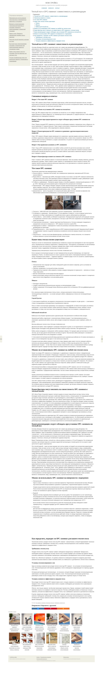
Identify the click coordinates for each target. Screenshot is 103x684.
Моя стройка (51, 3)
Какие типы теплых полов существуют (44, 21)
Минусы (38, 25)
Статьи (57, 8)
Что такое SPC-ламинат (40, 19)
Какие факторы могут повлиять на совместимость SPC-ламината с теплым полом (56, 30)
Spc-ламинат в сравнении (41, 602)
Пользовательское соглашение (45, 657)
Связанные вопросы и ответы (42, 18)
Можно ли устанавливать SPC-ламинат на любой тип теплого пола (52, 28)
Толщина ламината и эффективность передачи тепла (50, 40)
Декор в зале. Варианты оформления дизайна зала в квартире (17, 35)
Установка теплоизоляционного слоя (46, 39)
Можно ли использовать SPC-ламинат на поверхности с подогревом (52, 33)
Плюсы (37, 23)
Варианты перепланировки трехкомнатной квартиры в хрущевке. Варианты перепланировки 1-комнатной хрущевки (17, 27)
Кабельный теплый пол (42, 26)
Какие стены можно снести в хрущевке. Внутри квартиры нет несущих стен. (18, 53)
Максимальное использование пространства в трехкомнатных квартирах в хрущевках (17, 19)
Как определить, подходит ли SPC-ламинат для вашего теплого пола (53, 35)
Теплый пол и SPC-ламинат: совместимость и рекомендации (50, 16)
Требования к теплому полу (43, 37)
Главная (44, 8)
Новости (51, 8)
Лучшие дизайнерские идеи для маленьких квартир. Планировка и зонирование (18, 59)
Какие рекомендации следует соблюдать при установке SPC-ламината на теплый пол (57, 32)
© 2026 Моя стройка (13, 657)
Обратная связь (66, 657)
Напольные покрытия (50, 602)
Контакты (38, 657)
